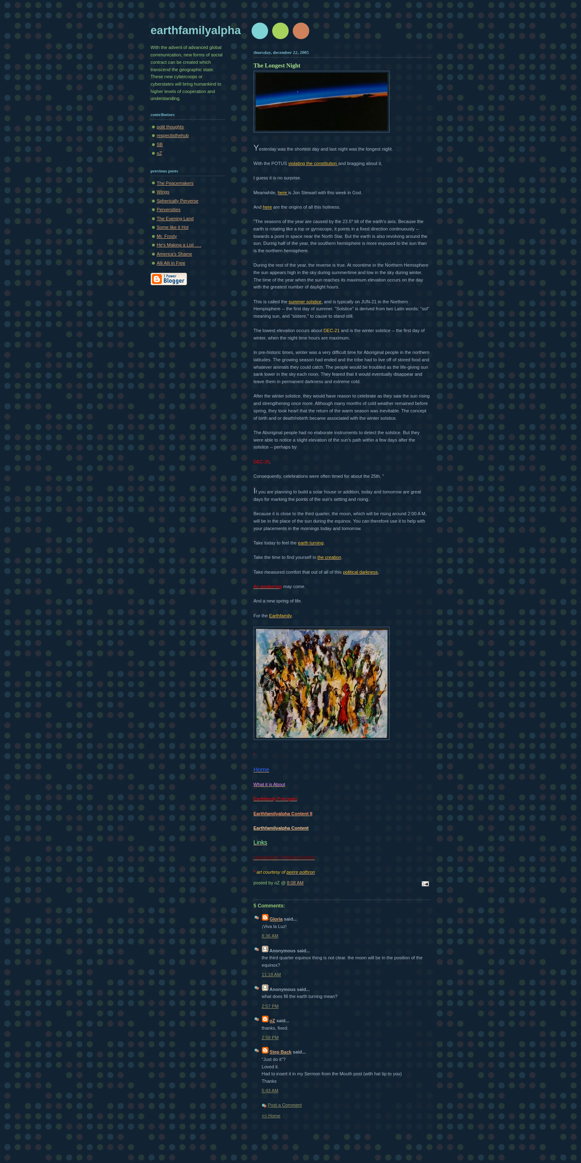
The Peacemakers (175, 183)
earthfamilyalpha (196, 30)
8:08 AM (295, 882)
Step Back (281, 1051)
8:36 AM (270, 935)
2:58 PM (270, 1037)
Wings (163, 191)
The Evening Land (175, 218)
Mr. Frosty (167, 236)
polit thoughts (170, 126)
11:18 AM (271, 974)
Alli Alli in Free (171, 263)
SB (160, 144)
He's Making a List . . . (179, 244)
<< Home (271, 1115)
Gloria (276, 918)
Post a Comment (285, 1105)
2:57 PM (270, 1006)
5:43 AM (270, 1090)
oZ (159, 153)
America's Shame (174, 253)
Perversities (169, 209)
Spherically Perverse (177, 200)
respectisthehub (173, 135)
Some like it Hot (173, 227)
